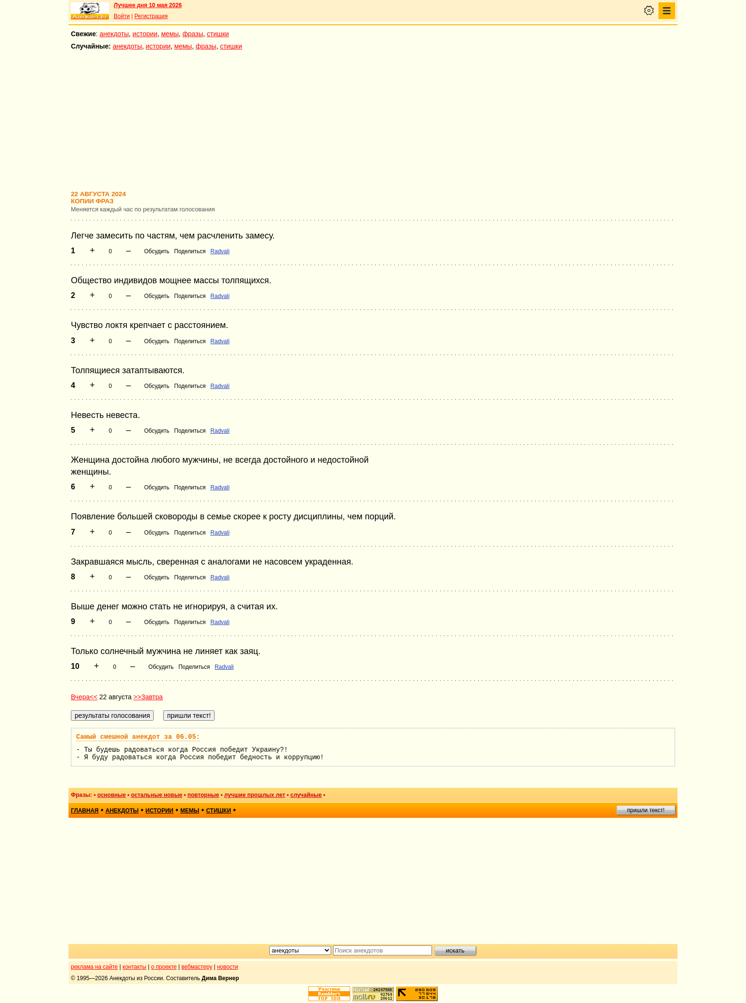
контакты (135, 966)
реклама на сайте (94, 966)
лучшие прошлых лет (254, 795)
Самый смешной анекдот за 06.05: (138, 737)
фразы (193, 34)
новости (227, 966)
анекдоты (114, 34)
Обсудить (156, 251)
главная (84, 810)
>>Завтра (148, 697)
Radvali (219, 251)
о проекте (164, 966)
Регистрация (150, 16)
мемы (170, 34)
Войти (122, 16)
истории (145, 34)
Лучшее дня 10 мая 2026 (148, 5)
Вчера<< (84, 697)
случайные (306, 795)
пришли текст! (646, 810)
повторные (203, 795)
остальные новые (156, 795)
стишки (218, 34)
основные (111, 795)
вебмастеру (196, 966)
